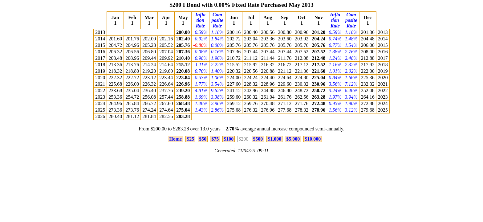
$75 (215, 139)
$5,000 (293, 139)
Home (175, 139)
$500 (258, 139)
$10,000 (313, 139)
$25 (190, 139)
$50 (202, 139)
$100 (228, 139)
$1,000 (274, 139)
